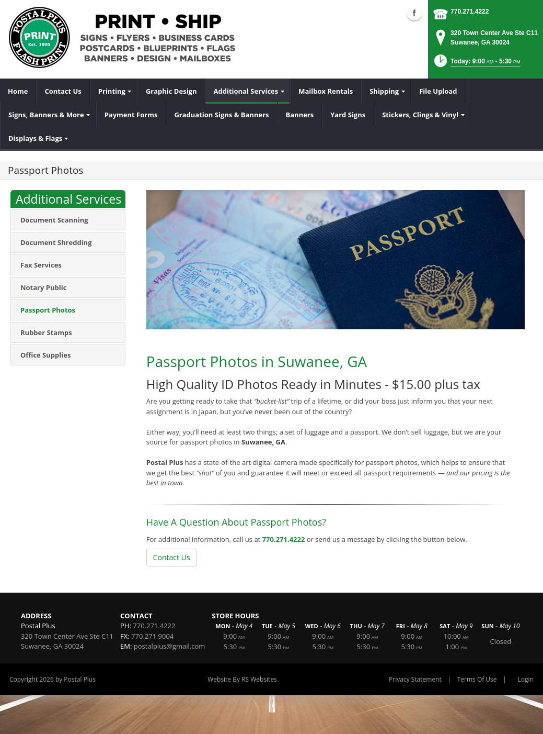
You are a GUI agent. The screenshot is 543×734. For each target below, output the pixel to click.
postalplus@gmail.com (169, 646)
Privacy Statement (415, 679)
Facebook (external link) (414, 12)
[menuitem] (18, 91)
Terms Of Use (477, 679)
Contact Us (171, 557)
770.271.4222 (469, 11)
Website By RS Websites (242, 679)
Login (526, 679)
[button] (476, 64)
